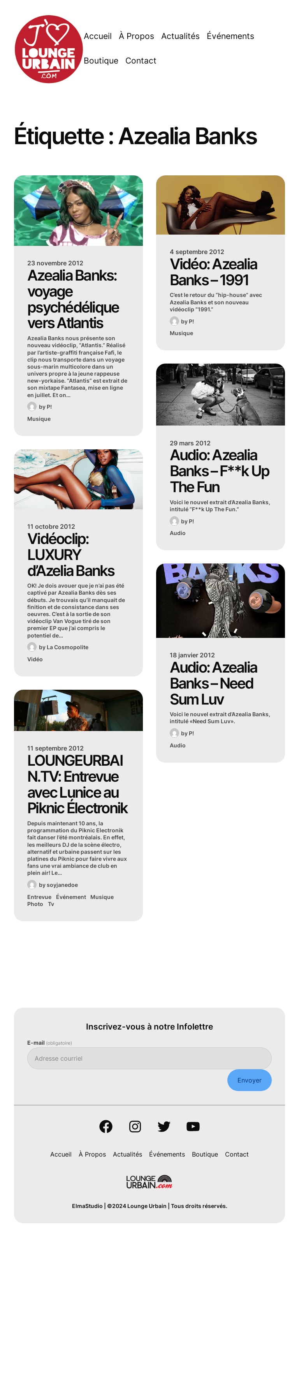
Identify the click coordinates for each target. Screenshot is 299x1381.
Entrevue (39, 1039)
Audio (178, 632)
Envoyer (249, 1223)
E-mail (49, 1184)
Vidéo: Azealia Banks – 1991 (201, 296)
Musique (39, 474)
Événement (71, 1039)
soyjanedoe (62, 1027)
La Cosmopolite (67, 734)
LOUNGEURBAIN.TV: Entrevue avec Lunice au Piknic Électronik (75, 899)
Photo (35, 1046)
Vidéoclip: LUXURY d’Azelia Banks (67, 626)
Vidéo (35, 746)
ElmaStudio (87, 1350)
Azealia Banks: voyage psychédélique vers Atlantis (76, 327)
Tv (51, 1046)
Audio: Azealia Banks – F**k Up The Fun (219, 544)
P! (49, 462)
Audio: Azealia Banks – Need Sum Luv (211, 808)
